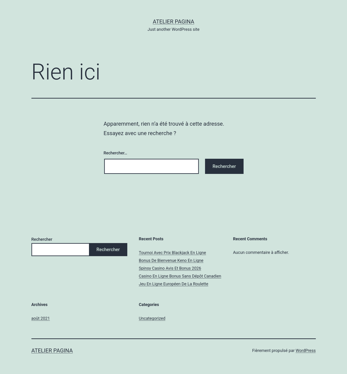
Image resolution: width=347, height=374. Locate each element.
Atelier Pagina (173, 21)
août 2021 (40, 318)
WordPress (306, 350)
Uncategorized (152, 318)
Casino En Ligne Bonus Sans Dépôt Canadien (180, 276)
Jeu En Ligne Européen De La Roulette (173, 283)
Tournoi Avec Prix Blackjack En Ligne (172, 252)
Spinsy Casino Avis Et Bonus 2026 (170, 268)
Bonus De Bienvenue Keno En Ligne (171, 260)
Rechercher (42, 239)
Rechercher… (115, 152)
